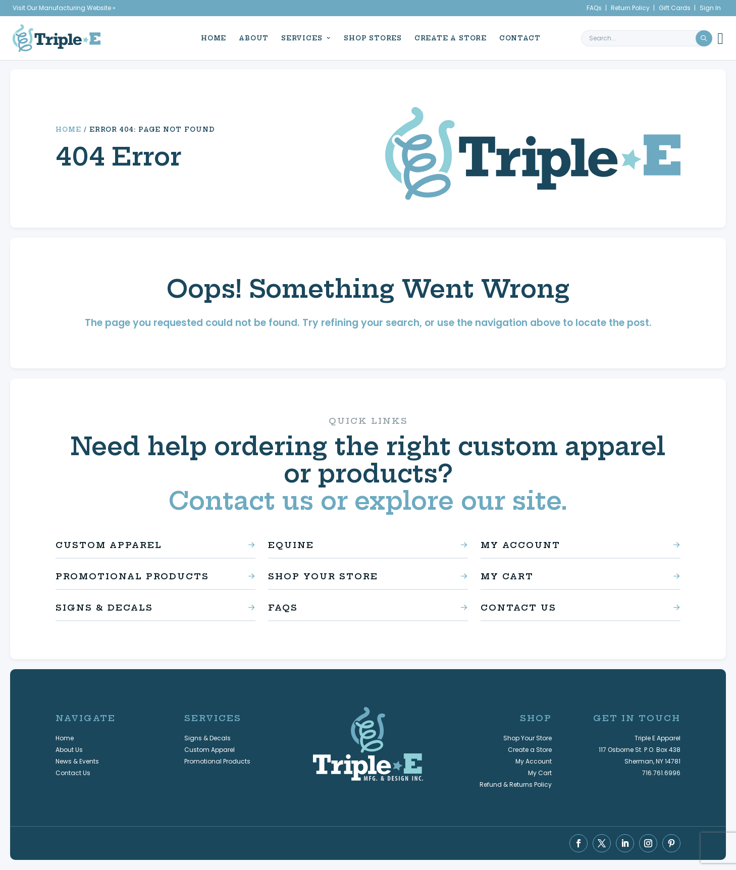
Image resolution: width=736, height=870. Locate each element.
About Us (69, 749)
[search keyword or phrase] (646, 38)
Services (299, 37)
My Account (520, 545)
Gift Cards (675, 8)
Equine (291, 545)
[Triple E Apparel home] (56, 37)
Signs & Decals (104, 608)
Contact (517, 37)
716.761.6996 (661, 773)
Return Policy (630, 8)
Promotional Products (132, 576)
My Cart (507, 576)
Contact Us (518, 608)
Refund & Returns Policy (516, 784)
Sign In (710, 8)
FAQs (594, 8)
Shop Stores (370, 37)
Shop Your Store (323, 576)
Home (211, 37)
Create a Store (448, 37)
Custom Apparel (109, 545)
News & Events (77, 761)
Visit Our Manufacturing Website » (64, 8)
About (251, 37)
